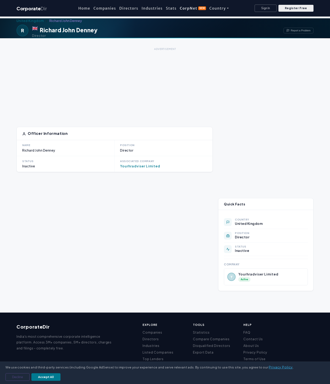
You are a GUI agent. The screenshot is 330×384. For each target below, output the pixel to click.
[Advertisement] (165, 84)
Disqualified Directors (211, 345)
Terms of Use (254, 359)
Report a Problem (298, 30)
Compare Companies (211, 339)
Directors (128, 8)
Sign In (265, 8)
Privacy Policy (255, 352)
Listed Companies (158, 352)
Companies (105, 8)
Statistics (201, 332)
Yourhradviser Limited (140, 166)
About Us (251, 345)
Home (84, 8)
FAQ (246, 332)
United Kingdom (30, 21)
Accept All (46, 377)
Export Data (203, 352)
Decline (17, 377)
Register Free (296, 8)
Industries (152, 8)
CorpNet (193, 8)
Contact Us (253, 339)
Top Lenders (153, 359)
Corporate (31, 8)
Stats (171, 8)
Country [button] (217, 8)
